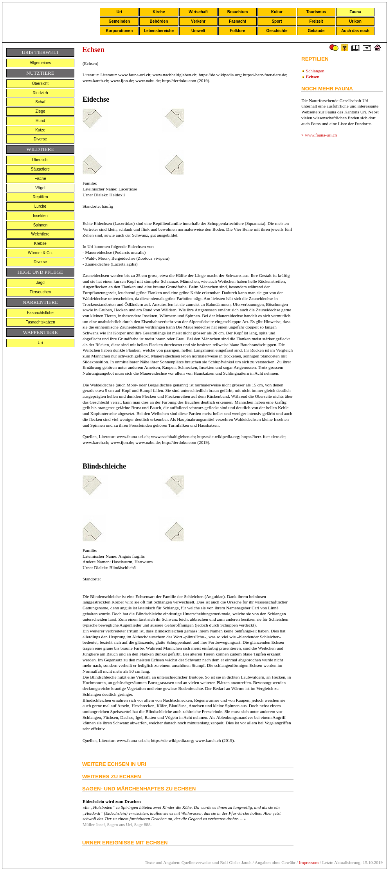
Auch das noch (355, 31)
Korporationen (119, 31)
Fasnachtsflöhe (40, 313)
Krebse (40, 243)
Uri (119, 12)
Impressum (309, 862)
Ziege (40, 111)
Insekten (40, 216)
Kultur (277, 12)
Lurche (40, 206)
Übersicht (40, 83)
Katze (40, 130)
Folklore (237, 31)
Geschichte (277, 31)
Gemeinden (119, 21)
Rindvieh (40, 93)
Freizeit (316, 21)
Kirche (159, 12)
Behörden (159, 21)
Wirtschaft (198, 12)
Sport (277, 21)
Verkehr (198, 21)
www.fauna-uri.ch (321, 135)
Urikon (355, 21)
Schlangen (315, 70)
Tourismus (316, 12)
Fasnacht (237, 21)
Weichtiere (40, 234)
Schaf (40, 102)
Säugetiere (40, 169)
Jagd (40, 282)
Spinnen (40, 225)
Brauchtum (237, 12)
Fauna (355, 12)
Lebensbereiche (159, 31)
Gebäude (316, 31)
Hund (40, 121)
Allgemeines (40, 63)
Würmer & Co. (40, 253)
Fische (40, 178)
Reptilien (40, 197)
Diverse (40, 139)
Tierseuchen (40, 292)
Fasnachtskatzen (40, 322)
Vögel (40, 188)
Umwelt (198, 31)
